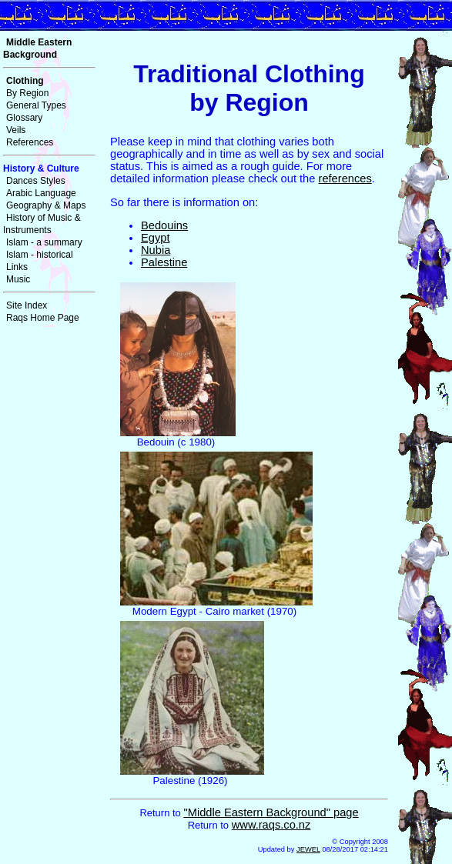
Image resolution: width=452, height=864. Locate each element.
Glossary (24, 117)
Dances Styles (35, 180)
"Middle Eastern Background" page (270, 812)
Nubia (155, 250)
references (345, 178)
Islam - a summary (44, 242)
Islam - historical (39, 254)
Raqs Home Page (42, 317)
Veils (15, 130)
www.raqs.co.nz (271, 825)
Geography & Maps (45, 205)
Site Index (26, 305)
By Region (27, 93)
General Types (36, 105)
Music (18, 279)
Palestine (164, 262)
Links (17, 267)
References (29, 142)
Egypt (155, 238)
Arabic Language (41, 193)
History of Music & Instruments (42, 223)
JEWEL (308, 849)
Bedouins (164, 225)
